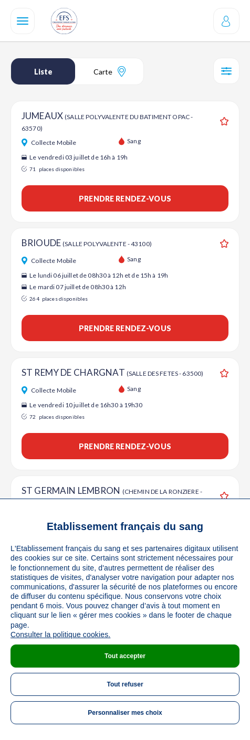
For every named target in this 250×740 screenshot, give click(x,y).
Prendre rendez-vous (125, 198)
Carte (109, 71)
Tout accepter (125, 656)
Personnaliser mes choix (125, 712)
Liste (43, 71)
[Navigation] (23, 21)
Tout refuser (125, 684)
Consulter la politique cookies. (60, 634)
